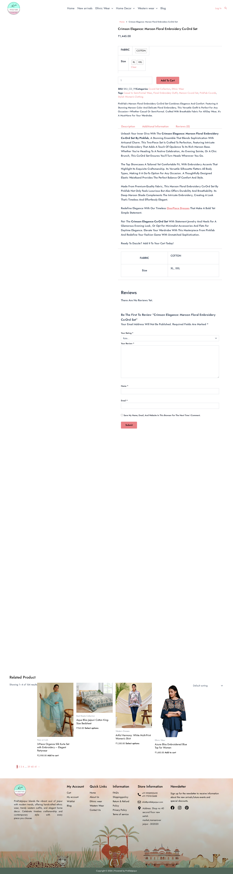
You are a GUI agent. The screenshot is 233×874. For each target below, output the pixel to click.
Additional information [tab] (155, 126)
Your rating (127, 333)
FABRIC (125, 49)
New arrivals (84, 8)
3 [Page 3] (21, 766)
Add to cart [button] (53, 755)
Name (124, 385)
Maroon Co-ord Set (188, 93)
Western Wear (97, 805)
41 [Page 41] (35, 766)
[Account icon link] (218, 8)
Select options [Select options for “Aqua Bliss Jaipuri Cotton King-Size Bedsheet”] (91, 728)
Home (70, 8)
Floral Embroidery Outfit (165, 93)
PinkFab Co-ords (208, 93)
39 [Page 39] (28, 766)
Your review (127, 343)
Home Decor (125, 8)
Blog (163, 8)
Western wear (148, 8)
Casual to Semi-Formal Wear (138, 93)
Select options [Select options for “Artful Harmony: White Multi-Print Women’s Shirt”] (132, 743)
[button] (225, 8)
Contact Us (95, 810)
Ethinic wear (96, 801)
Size (123, 61)
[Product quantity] (135, 80)
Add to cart (168, 80)
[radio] (141, 50)
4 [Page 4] (23, 766)
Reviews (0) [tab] (183, 126)
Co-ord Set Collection (159, 89)
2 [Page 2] (19, 766)
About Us (94, 797)
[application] (111, 8)
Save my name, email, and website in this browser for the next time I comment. (162, 415)
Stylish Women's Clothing (130, 96)
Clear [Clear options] (133, 67)
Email (124, 400)
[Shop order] (207, 686)
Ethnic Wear (104, 8)
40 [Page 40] (32, 766)
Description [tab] (128, 126)
